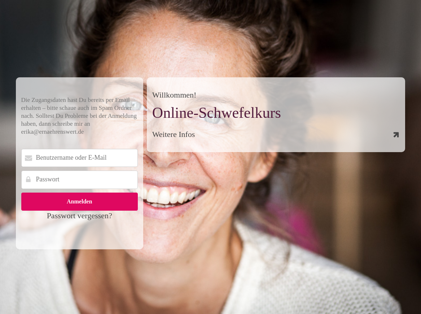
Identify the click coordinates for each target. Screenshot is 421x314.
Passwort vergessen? (79, 215)
